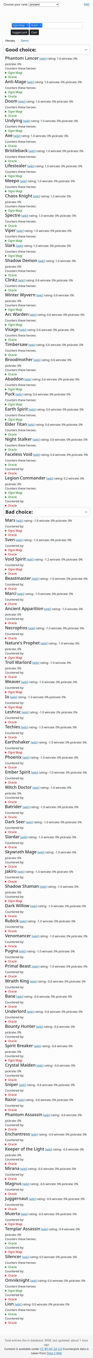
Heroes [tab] (10, 41)
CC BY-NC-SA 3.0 (51, 1349)
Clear (34, 32)
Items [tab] (25, 41)
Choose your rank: (16, 4)
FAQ (86, 4)
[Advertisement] (47, 14)
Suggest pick (19, 32)
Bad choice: (19, 512)
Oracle (12, 77)
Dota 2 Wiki (54, 1353)
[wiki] (43, 59)
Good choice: (20, 49)
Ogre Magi (15, 73)
